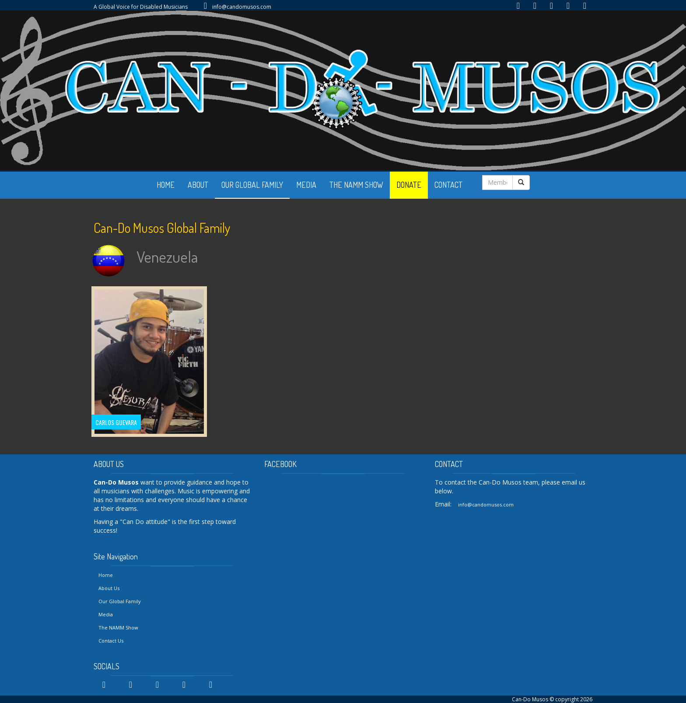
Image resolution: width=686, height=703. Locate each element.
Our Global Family (119, 601)
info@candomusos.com (241, 7)
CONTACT (448, 185)
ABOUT (198, 185)
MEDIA (306, 185)
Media (105, 614)
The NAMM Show (118, 627)
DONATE (408, 185)
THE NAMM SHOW (356, 185)
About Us (108, 588)
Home (105, 575)
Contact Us (110, 640)
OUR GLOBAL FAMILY (252, 185)
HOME (166, 185)
